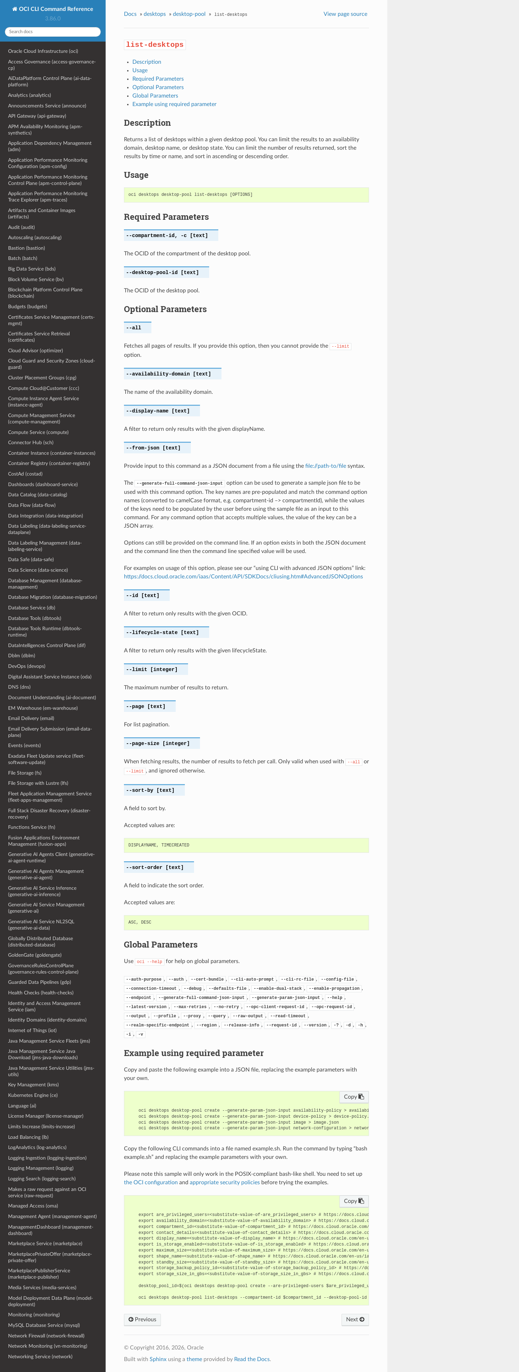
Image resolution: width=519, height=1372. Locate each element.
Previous (142, 1319)
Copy (354, 1097)
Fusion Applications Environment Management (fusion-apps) (44, 841)
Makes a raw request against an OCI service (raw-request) (47, 1192)
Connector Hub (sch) (31, 442)
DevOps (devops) (26, 666)
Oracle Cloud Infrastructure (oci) (43, 51)
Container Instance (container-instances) (51, 453)
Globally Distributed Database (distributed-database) (40, 942)
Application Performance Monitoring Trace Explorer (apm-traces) (47, 197)
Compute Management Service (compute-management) (41, 418)
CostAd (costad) (25, 474)
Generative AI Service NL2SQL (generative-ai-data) (41, 925)
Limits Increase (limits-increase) (41, 1126)
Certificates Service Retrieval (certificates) (39, 337)
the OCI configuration (151, 1182)
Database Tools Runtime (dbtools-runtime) (45, 632)
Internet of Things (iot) (32, 1030)
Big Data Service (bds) (32, 269)
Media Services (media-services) (42, 1287)
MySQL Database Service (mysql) (44, 1325)
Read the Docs (252, 1359)
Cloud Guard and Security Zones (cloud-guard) (51, 364)
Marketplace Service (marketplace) (45, 1243)
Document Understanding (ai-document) (52, 697)
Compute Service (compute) (38, 432)
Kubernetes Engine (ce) (33, 1095)
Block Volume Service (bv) (36, 279)
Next (355, 1319)
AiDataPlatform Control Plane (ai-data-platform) (50, 81)
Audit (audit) (21, 227)
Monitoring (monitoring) (34, 1314)
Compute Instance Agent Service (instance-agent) (43, 402)
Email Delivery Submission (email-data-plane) (50, 732)
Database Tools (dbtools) (34, 618)
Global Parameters (155, 96)
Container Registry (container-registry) (49, 463)
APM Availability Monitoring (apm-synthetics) (45, 130)
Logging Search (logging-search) (42, 1178)
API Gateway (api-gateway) (37, 116)
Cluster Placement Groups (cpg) (42, 377)
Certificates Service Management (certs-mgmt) (51, 320)
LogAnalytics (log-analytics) (37, 1147)
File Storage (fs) (25, 773)
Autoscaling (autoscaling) (35, 237)
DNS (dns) (19, 687)
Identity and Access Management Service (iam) (44, 1006)
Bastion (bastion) (26, 248)
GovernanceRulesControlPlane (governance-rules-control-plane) (43, 969)
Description (146, 62)
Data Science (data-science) (38, 570)
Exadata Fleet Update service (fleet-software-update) (46, 759)
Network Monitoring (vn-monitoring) (47, 1346)
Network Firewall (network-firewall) (46, 1336)
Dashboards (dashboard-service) (43, 484)
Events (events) (24, 745)
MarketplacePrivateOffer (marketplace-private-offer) (50, 1257)
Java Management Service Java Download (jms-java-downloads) (43, 1054)
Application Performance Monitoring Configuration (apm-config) (47, 163)
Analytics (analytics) (29, 95)
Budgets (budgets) (27, 306)
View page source (345, 14)
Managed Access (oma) (33, 1206)
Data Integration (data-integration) (45, 516)
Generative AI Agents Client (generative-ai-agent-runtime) (51, 857)
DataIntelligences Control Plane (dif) (47, 645)
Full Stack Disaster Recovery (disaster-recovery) (49, 814)
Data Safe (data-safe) (31, 559)
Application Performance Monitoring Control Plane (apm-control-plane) (47, 180)
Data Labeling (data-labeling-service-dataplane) (47, 529)
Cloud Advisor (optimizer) (35, 350)
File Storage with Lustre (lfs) (38, 783)
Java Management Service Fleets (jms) (49, 1041)
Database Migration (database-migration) (52, 597)
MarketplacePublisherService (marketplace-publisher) (39, 1274)
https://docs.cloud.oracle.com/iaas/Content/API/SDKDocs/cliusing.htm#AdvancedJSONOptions (243, 576)
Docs (130, 14)
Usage (140, 70)
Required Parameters (158, 79)
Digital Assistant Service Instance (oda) (50, 676)
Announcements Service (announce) (47, 105)
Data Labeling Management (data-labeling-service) (45, 546)
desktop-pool (189, 14)
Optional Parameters (158, 87)
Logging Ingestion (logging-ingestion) (47, 1158)
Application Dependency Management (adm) (50, 146)
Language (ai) (22, 1106)
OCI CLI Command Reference (55, 9)
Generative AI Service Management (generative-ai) (46, 908)
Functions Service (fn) (31, 827)
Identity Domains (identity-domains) (47, 1020)
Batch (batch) (22, 258)
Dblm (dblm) (21, 655)
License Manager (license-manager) (45, 1116)
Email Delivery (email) (31, 718)
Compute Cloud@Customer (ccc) (43, 388)
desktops (155, 14)
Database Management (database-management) (45, 584)
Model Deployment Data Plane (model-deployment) (50, 1301)
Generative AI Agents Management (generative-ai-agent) (46, 874)
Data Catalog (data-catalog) (37, 494)
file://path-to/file (325, 466)
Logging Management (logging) (41, 1168)
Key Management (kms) (33, 1084)
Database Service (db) (31, 607)
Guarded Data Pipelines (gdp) (39, 982)
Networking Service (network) (40, 1356)
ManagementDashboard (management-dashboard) (50, 1230)
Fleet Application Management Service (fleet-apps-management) (50, 797)
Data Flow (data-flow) (32, 505)
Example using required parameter (174, 104)
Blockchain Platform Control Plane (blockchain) (45, 293)
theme (194, 1359)
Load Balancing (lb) (28, 1137)
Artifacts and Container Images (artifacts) (41, 213)
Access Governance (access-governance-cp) (52, 65)
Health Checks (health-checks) (41, 992)
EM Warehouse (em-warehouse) (43, 708)
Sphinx (158, 1359)
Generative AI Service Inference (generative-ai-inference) (42, 891)
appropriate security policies (225, 1182)
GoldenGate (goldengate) (35, 955)
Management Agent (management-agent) (52, 1216)
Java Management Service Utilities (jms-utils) (51, 1071)
